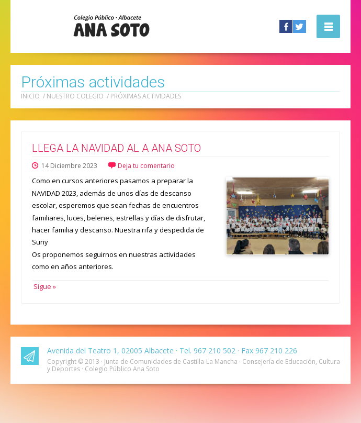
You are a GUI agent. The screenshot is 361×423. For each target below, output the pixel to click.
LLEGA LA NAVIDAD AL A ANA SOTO (116, 148)
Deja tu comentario (146, 165)
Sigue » (44, 286)
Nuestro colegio (75, 96)
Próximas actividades (145, 96)
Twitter (299, 26)
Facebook (285, 26)
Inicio (30, 96)
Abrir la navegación (328, 26)
